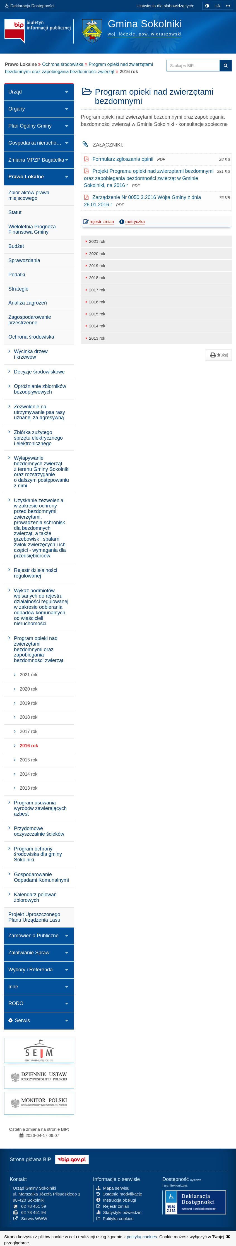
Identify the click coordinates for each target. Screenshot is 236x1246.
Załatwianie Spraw (28, 952)
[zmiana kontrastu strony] (207, 6)
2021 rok (94, 241)
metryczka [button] (131, 221)
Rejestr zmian (112, 1205)
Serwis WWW (30, 1217)
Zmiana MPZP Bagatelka (36, 160)
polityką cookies (142, 1236)
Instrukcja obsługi (116, 1199)
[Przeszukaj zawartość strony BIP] (193, 65)
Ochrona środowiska (62, 64)
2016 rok (94, 301)
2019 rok (94, 265)
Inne (13, 986)
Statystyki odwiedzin (119, 1211)
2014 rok (94, 326)
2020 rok (94, 253)
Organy (16, 109)
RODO (15, 1003)
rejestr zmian (98, 222)
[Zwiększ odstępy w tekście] (228, 5)
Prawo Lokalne (26, 176)
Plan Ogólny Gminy (30, 126)
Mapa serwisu (112, 1187)
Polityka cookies (115, 1217)
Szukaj (226, 65)
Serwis (19, 1020)
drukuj (218, 355)
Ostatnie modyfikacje (119, 1193)
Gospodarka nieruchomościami (41, 143)
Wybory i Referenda (30, 969)
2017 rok (94, 289)
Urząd (15, 92)
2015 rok (94, 314)
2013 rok (94, 338)
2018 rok (94, 277)
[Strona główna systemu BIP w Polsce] (72, 1158)
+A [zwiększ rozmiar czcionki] (217, 5)
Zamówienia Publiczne (33, 935)
